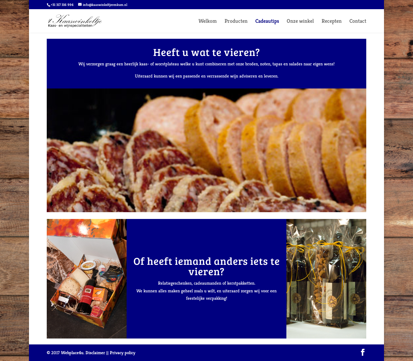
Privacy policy (122, 352)
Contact (357, 21)
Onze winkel (300, 21)
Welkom (208, 21)
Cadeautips (267, 21)
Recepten (332, 21)
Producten (236, 21)
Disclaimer (95, 352)
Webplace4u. (72, 352)
